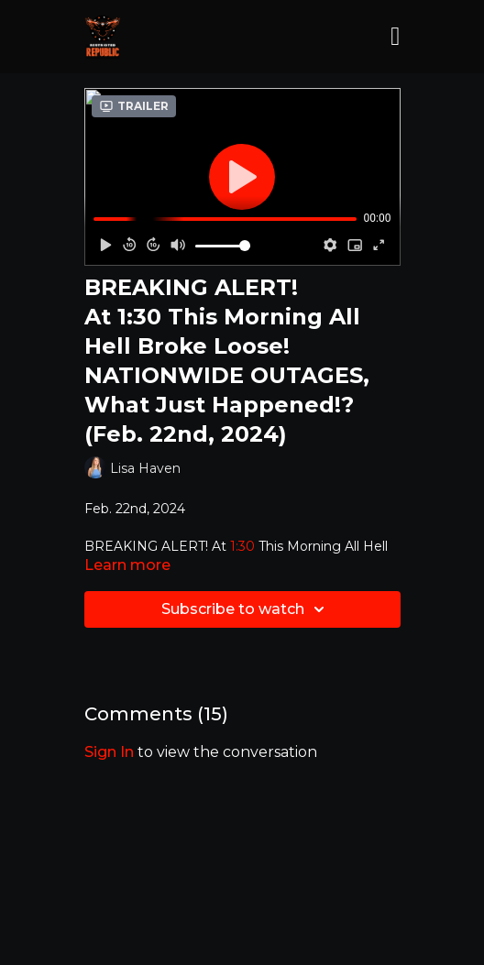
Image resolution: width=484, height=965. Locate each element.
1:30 (242, 546)
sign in (109, 752)
